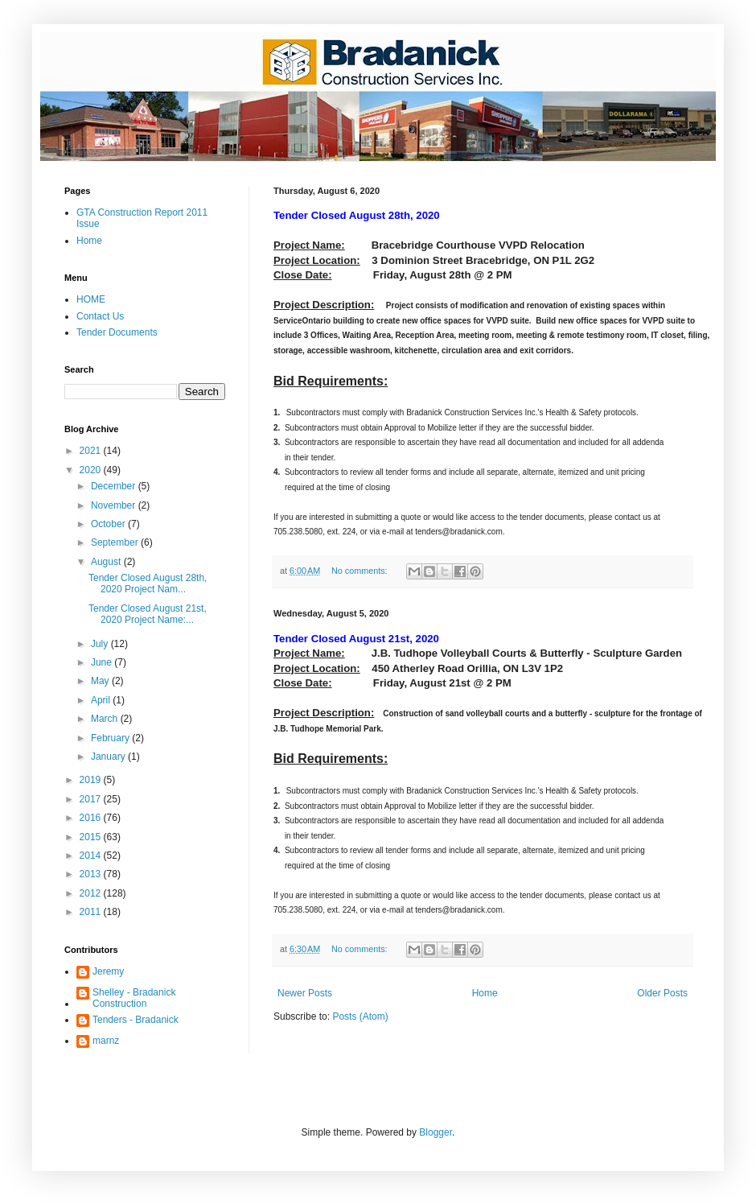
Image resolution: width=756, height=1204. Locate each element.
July (101, 643)
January (109, 756)
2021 (92, 450)
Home (485, 993)
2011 (92, 911)
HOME (90, 299)
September (116, 542)
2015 (92, 837)
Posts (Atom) (360, 1016)
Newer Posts (304, 993)
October (109, 524)
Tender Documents (117, 332)
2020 (92, 470)
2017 (92, 799)
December (114, 486)
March (106, 718)
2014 (92, 855)
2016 (92, 817)
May (101, 681)
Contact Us (100, 316)
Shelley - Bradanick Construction (133, 998)
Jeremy (108, 971)
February (111, 738)
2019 (92, 779)
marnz (105, 1040)
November (114, 505)
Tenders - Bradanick (135, 1019)
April (102, 700)
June (102, 662)
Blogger (435, 1132)
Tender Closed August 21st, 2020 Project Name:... (147, 614)
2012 (92, 893)
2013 (92, 874)
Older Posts (662, 993)
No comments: (360, 570)
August (107, 561)
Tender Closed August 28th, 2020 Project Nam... (147, 583)
